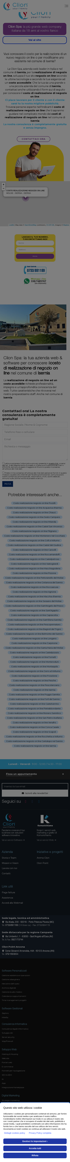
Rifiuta (35, 1155)
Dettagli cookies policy (14, 1133)
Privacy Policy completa (40, 1133)
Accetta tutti (35, 1148)
